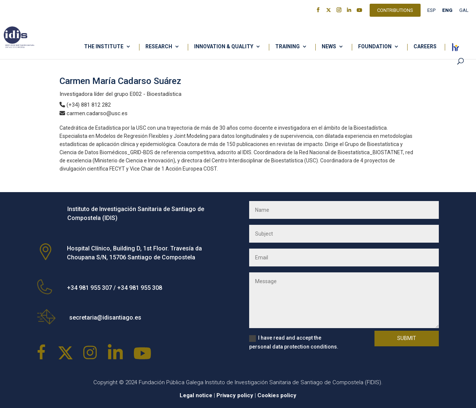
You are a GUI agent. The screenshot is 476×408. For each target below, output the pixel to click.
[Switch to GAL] (464, 12)
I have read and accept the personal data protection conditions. (293, 342)
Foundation (375, 46)
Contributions (395, 11)
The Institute (103, 46)
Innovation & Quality (223, 46)
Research (158, 46)
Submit (406, 338)
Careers (425, 46)
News (329, 46)
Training (287, 46)
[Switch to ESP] (431, 12)
